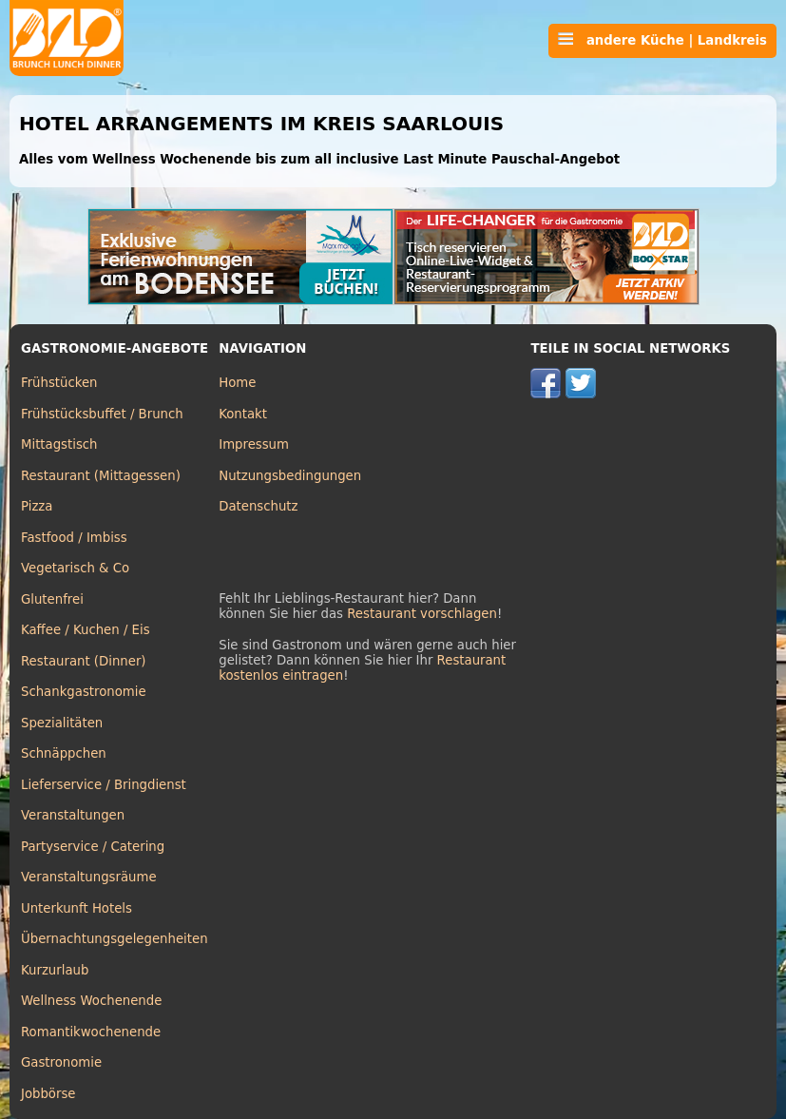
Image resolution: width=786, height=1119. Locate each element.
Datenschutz (258, 506)
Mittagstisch (59, 444)
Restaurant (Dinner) (83, 661)
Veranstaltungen (73, 815)
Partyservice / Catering (92, 846)
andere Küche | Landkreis (662, 40)
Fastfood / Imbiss (74, 538)
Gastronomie (61, 1062)
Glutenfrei (52, 599)
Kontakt (243, 414)
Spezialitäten (62, 723)
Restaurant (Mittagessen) (101, 476)
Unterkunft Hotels (76, 908)
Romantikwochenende (91, 1032)
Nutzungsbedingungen (290, 476)
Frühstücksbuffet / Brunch (102, 414)
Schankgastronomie (83, 692)
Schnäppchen (63, 753)
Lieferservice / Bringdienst (103, 785)
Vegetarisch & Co (75, 568)
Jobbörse (48, 1094)
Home (237, 383)
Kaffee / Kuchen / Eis (85, 630)
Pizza (36, 506)
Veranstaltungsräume (89, 877)
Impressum (254, 444)
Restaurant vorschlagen (422, 614)
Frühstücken (59, 383)
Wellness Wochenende (91, 1001)
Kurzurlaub (54, 970)
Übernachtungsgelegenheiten (114, 939)
